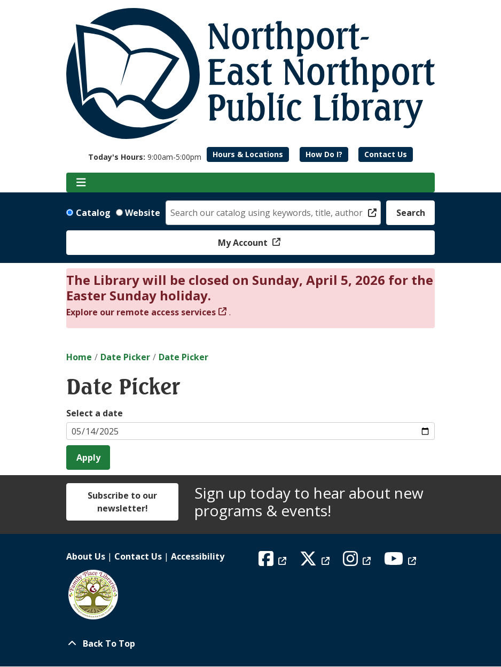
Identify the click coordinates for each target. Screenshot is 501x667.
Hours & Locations (248, 154)
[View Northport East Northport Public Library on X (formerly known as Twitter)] (316, 562)
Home (79, 357)
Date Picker (125, 357)
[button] (144, 156)
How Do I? (324, 154)
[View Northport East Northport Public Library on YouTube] (401, 562)
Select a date (94, 413)
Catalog (93, 213)
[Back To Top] (250, 643)
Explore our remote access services (141, 312)
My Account (244, 243)
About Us (85, 556)
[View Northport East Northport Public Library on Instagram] (358, 562)
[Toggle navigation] (81, 182)
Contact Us (385, 154)
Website (142, 213)
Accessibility (197, 556)
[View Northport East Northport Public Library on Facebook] (274, 562)
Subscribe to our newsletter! (122, 502)
